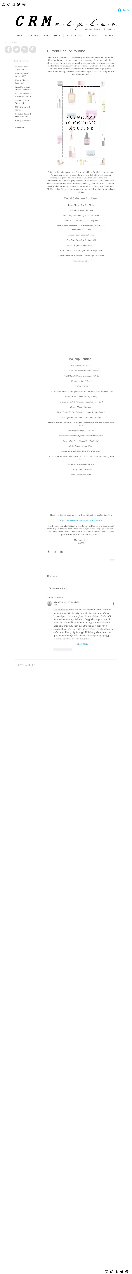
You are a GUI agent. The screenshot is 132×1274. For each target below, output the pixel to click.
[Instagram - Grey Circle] (24, 49)
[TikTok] (9, 4)
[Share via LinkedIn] (61, 551)
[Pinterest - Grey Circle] (32, 49)
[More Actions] (113, 603)
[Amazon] (14, 4)
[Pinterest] (24, 4)
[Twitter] (19, 4)
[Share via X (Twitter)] (55, 551)
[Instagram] (3, 4)
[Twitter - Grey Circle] (16, 49)
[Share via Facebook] (48, 551)
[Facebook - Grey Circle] (8, 49)
